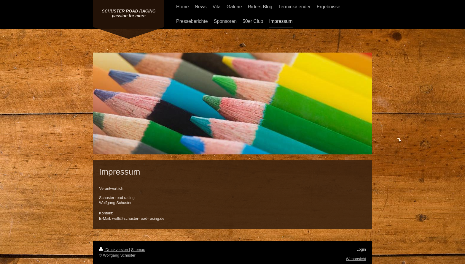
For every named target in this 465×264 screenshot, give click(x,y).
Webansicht (356, 259)
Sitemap (138, 249)
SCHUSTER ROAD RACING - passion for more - (128, 13)
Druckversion (114, 249)
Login (361, 249)
